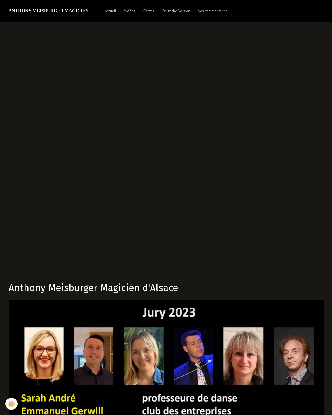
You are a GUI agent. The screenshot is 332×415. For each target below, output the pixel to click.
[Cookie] (11, 404)
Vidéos (129, 10)
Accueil (110, 10)
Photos (148, 10)
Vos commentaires (213, 10)
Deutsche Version (176, 10)
